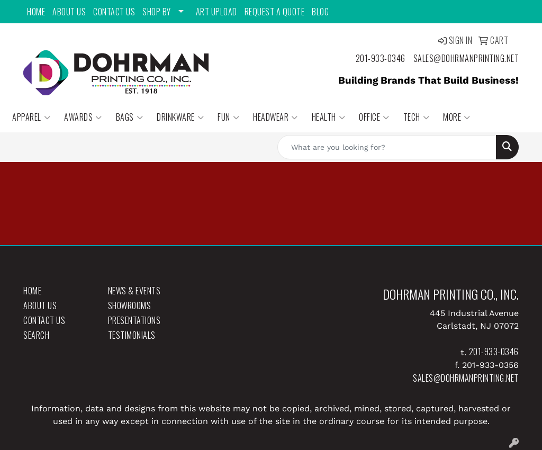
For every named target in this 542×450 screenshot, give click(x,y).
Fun (228, 117)
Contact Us (114, 11)
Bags (129, 117)
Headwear (275, 117)
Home (36, 11)
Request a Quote (275, 11)
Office (374, 117)
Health (329, 117)
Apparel (31, 117)
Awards (83, 117)
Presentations (134, 320)
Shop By (156, 11)
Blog (320, 11)
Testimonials (132, 335)
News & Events (134, 290)
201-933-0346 (380, 58)
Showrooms (129, 305)
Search (36, 335)
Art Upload (216, 11)
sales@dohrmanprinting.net (466, 58)
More (457, 117)
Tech (416, 117)
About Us (69, 11)
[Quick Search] (386, 147)
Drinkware (180, 117)
